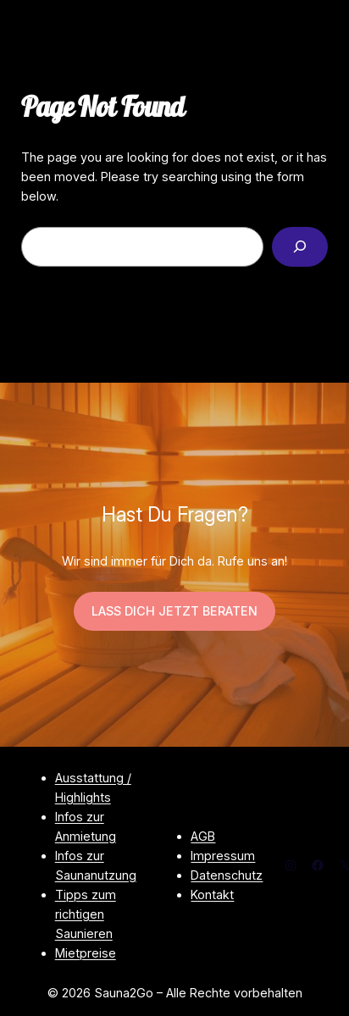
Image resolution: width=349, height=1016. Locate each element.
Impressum (223, 855)
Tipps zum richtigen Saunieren (85, 914)
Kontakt (212, 894)
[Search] (300, 247)
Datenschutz (227, 875)
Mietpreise (85, 953)
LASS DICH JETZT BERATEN (174, 611)
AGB (203, 836)
